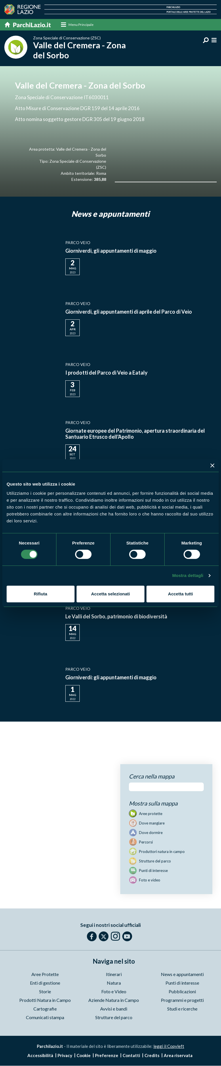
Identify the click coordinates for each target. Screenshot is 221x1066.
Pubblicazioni (182, 991)
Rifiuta (40, 593)
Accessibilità (40, 1055)
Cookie (84, 1055)
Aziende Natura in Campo (113, 1000)
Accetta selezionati (110, 593)
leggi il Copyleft (168, 1046)
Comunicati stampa (45, 1017)
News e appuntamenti (182, 974)
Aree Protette (45, 974)
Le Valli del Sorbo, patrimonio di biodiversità (116, 617)
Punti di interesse (182, 983)
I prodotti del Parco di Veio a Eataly (106, 373)
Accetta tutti (180, 593)
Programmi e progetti (182, 1000)
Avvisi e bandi (113, 1009)
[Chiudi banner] (212, 465)
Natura (114, 983)
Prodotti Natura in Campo (45, 1000)
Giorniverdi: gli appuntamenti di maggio (111, 678)
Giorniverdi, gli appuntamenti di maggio (111, 251)
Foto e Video (113, 991)
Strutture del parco (113, 1017)
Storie (45, 991)
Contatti (131, 1055)
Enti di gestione (45, 983)
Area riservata (178, 1055)
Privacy (65, 1055)
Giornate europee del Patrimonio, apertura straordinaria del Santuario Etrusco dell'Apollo (135, 434)
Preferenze (106, 1055)
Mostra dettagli (187, 575)
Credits (151, 1055)
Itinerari (114, 974)
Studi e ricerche (182, 1009)
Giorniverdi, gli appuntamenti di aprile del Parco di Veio (128, 312)
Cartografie (45, 1009)
